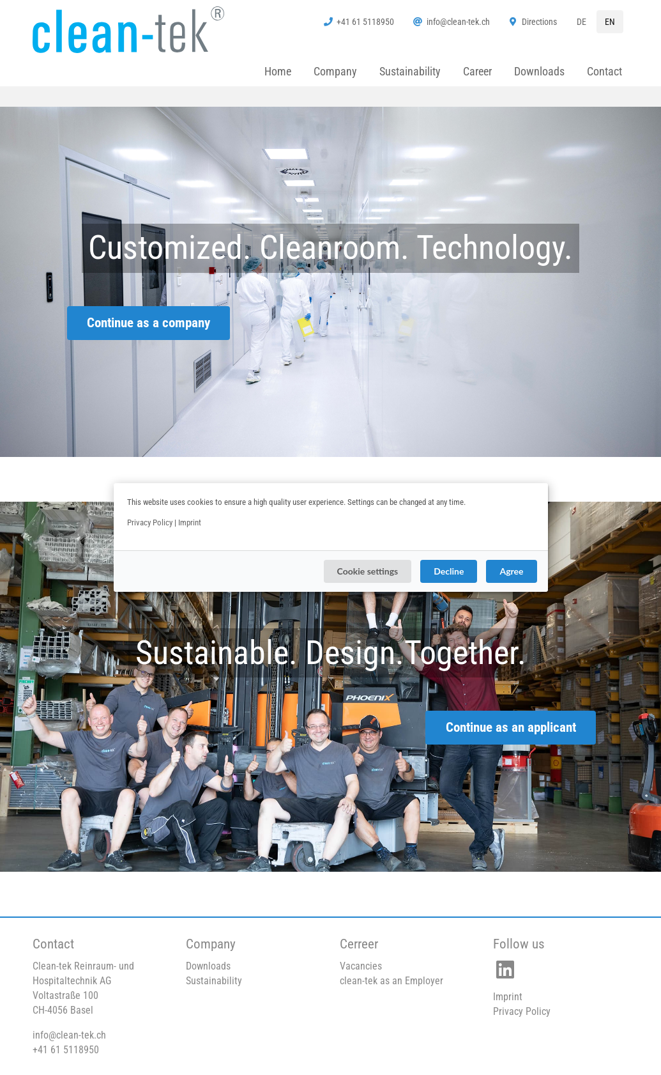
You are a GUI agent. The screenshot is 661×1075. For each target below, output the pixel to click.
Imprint (189, 522)
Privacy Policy (149, 522)
